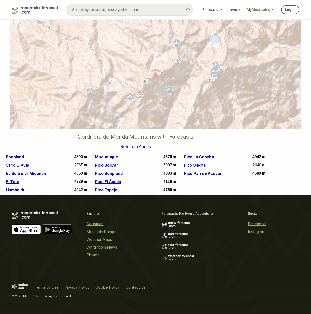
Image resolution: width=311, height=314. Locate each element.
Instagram (256, 231)
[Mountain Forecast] (35, 10)
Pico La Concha (199, 156)
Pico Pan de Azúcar (203, 173)
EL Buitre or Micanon (26, 173)
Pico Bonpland (109, 173)
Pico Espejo (106, 190)
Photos (234, 10)
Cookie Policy (107, 287)
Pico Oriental (195, 165)
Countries (94, 223)
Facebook (257, 223)
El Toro (12, 181)
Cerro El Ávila (17, 165)
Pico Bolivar (106, 165)
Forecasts (212, 10)
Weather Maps (99, 239)
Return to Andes (135, 147)
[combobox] (129, 10)
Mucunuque (106, 156)
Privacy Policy (77, 287)
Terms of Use (47, 287)
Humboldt (15, 190)
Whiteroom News (101, 247)
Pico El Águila (108, 181)
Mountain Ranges (101, 231)
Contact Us (136, 287)
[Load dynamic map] (155, 76)
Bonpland (15, 156)
